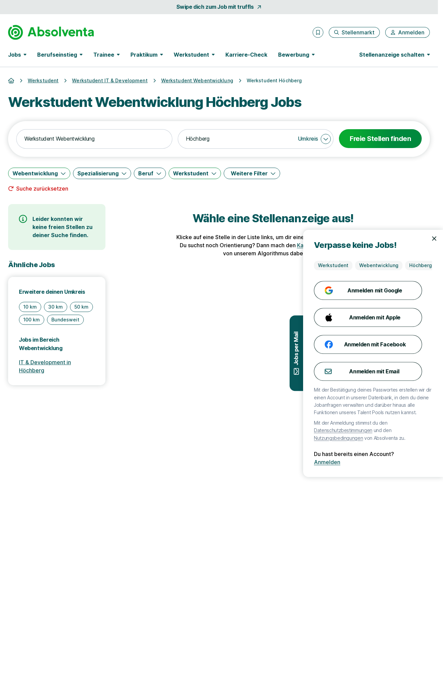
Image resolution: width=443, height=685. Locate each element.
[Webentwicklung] (39, 173)
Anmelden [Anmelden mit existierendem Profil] (422, 462)
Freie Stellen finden (380, 139)
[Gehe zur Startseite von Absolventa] (51, 32)
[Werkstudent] (195, 173)
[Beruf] (150, 173)
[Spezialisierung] (102, 173)
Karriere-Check (246, 54)
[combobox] (94, 139)
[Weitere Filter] (252, 173)
